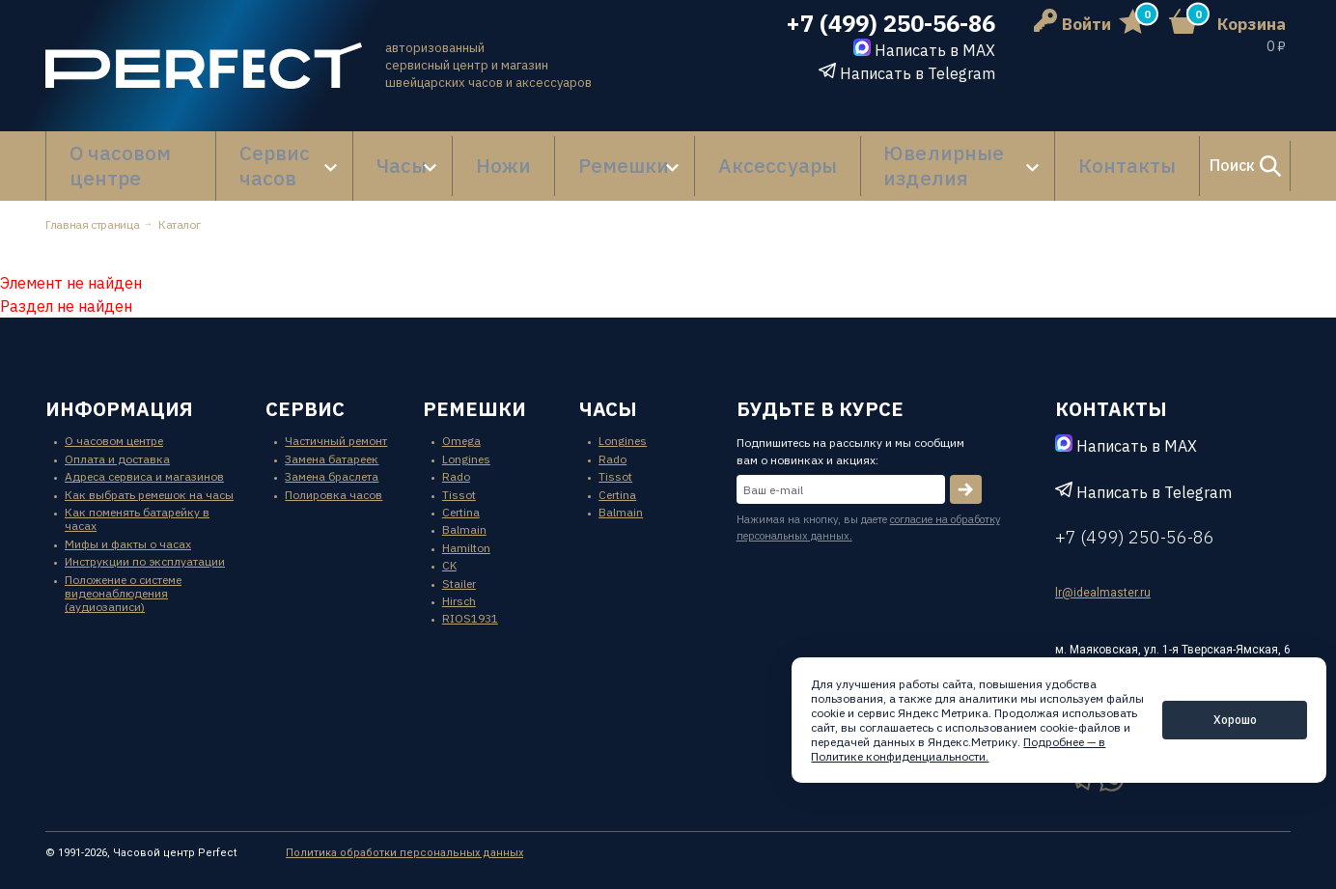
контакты (1111, 389)
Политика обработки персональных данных (404, 833)
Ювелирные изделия (865, 156)
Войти (1072, 24)
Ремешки (578, 156)
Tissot (459, 475)
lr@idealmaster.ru (1103, 574)
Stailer (459, 564)
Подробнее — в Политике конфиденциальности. (958, 749)
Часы (402, 156)
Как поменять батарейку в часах (137, 500)
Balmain (464, 511)
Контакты (1034, 156)
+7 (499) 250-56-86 (890, 24)
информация (119, 389)
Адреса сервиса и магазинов (144, 458)
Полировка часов (333, 475)
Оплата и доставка (117, 439)
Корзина (1251, 24)
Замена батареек (331, 439)
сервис (305, 389)
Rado (456, 458)
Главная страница (92, 205)
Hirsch (459, 581)
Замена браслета (331, 458)
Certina (461, 493)
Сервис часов (281, 156)
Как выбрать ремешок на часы (149, 475)
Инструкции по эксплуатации (145, 543)
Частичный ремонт (336, 422)
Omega (461, 422)
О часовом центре (131, 156)
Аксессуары (710, 156)
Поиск (1188, 156)
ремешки (474, 389)
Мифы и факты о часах (128, 524)
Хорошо (1235, 719)
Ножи (494, 156)
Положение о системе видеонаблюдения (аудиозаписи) (123, 574)
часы (608, 389)
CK (449, 547)
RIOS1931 (470, 600)
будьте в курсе (820, 389)
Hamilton (466, 528)
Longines (466, 439)
